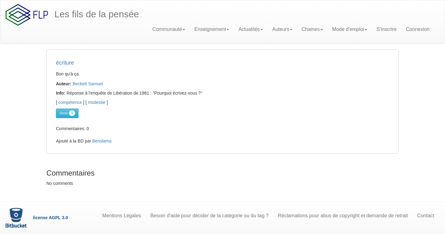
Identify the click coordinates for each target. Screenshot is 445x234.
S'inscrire (386, 29)
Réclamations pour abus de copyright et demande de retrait (343, 215)
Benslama (102, 140)
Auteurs (282, 29)
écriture (65, 63)
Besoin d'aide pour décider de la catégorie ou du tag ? (209, 215)
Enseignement (211, 29)
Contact (425, 215)
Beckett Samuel (88, 83)
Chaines (312, 29)
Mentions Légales (121, 215)
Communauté (168, 29)
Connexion (418, 29)
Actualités (250, 29)
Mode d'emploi (349, 29)
